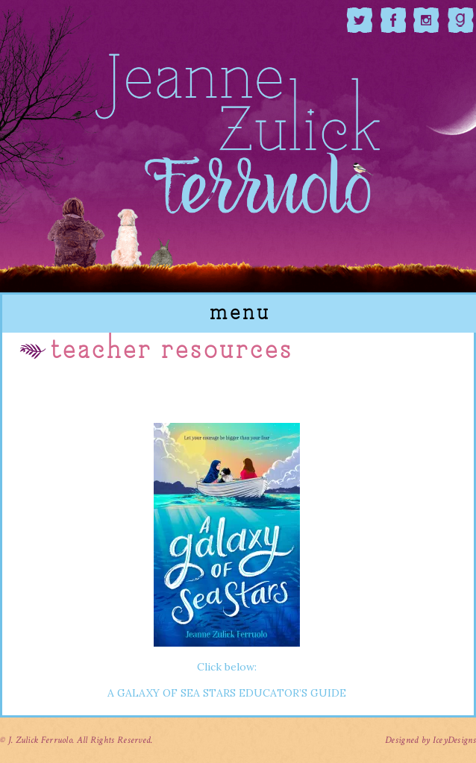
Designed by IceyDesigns (430, 740)
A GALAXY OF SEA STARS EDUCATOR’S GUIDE (226, 693)
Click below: (227, 546)
